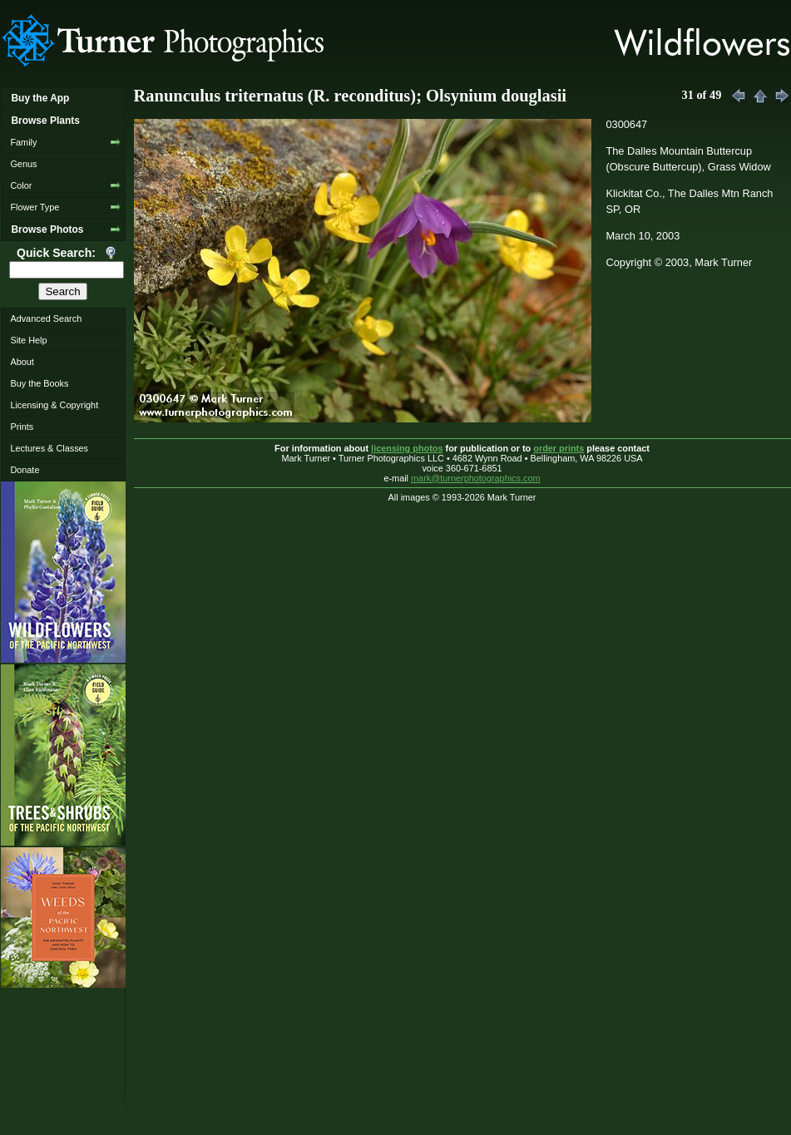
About (21, 362)
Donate (24, 470)
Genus (23, 164)
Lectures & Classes (49, 448)
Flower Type (34, 207)
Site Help (28, 340)
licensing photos (406, 448)
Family (23, 142)
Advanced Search (46, 318)
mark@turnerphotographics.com (476, 478)
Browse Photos (47, 229)
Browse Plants (45, 120)
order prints (558, 448)
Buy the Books (39, 383)
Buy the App (40, 98)
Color (21, 185)
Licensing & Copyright (54, 405)
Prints (21, 427)
